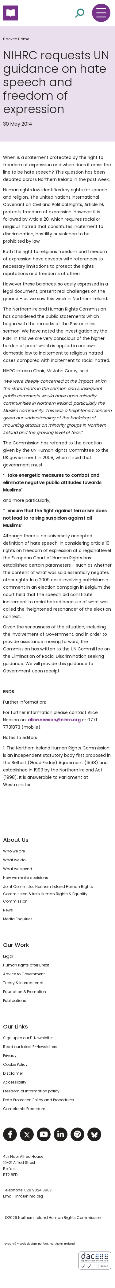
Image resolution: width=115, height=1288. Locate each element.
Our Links (15, 1026)
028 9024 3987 (38, 1190)
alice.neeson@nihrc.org (54, 720)
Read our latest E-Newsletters (30, 1046)
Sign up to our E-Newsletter (28, 1037)
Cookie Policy (15, 1064)
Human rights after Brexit (26, 965)
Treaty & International (23, 982)
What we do (14, 860)
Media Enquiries (18, 919)
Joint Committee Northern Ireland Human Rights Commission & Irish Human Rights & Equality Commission (48, 894)
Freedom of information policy (31, 1091)
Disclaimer (13, 1073)
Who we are (14, 851)
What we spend (17, 868)
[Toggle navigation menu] (101, 13)
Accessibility (14, 1082)
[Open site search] (80, 12)
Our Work (16, 945)
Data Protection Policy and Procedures (38, 1099)
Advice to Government (24, 974)
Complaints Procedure (24, 1108)
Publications (14, 1000)
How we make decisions (25, 877)
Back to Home (16, 39)
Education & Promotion (24, 991)
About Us (16, 840)
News (8, 910)
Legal (8, 956)
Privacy (10, 1055)
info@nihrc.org (29, 1196)
